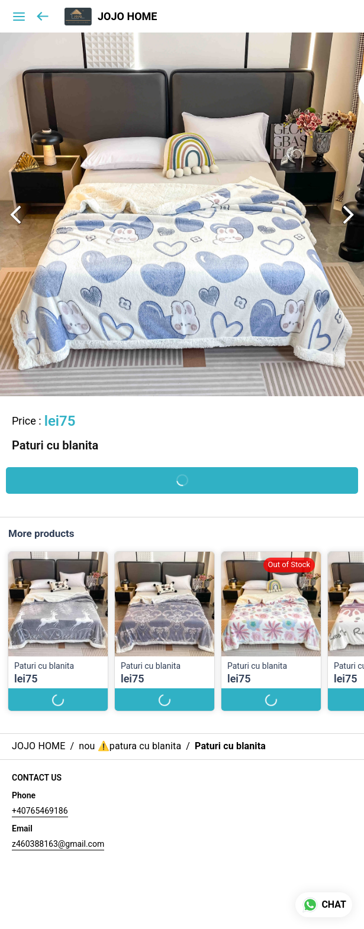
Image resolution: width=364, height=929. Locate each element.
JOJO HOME (127, 16)
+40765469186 (40, 810)
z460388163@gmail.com (58, 844)
